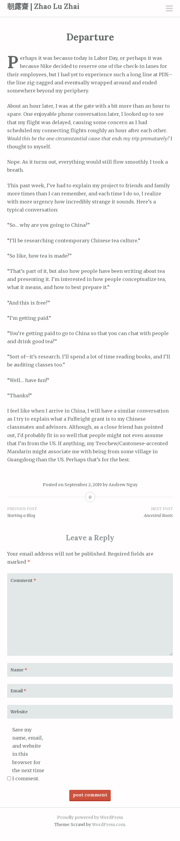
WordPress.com (108, 824)
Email (18, 691)
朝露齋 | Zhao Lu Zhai (43, 6)
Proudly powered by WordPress (90, 817)
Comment (23, 580)
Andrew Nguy (123, 484)
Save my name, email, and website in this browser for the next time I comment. (28, 754)
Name (18, 670)
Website (19, 711)
